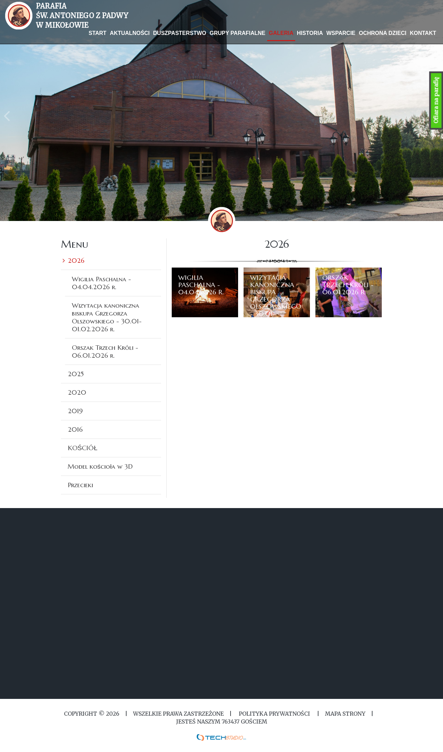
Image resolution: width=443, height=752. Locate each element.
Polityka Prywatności (274, 713)
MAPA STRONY (345, 713)
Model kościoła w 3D (100, 466)
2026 (76, 260)
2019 (75, 411)
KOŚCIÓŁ (82, 448)
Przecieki (80, 485)
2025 (76, 374)
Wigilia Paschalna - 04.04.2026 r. (101, 283)
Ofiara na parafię (436, 100)
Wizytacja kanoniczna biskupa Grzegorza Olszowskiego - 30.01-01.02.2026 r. (107, 317)
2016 (75, 429)
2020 (77, 392)
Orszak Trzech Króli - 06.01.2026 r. (105, 351)
